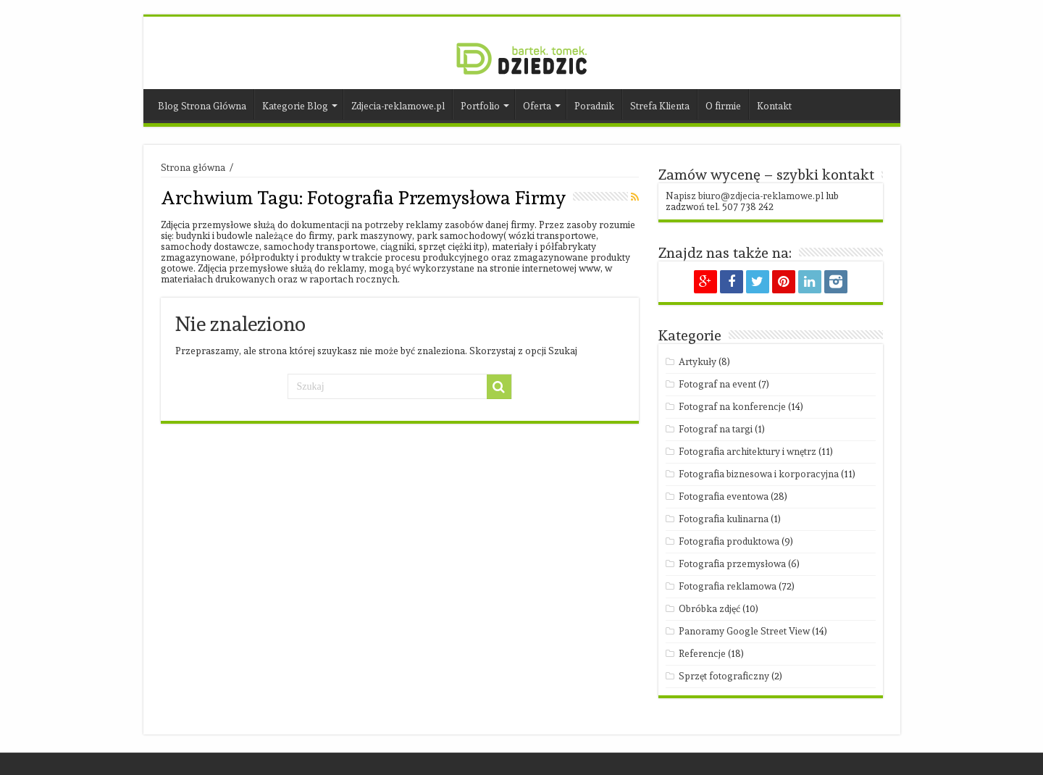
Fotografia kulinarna (723, 519)
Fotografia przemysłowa (732, 563)
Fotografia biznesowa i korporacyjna (759, 474)
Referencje (702, 653)
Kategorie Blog (295, 106)
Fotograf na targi (716, 429)
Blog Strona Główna (202, 106)
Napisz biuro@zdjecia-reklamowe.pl (745, 195)
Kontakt (774, 106)
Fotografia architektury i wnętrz (747, 451)
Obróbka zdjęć (709, 608)
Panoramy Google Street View (744, 631)
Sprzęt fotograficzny (724, 676)
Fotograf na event (717, 384)
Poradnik (594, 106)
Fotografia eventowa (723, 496)
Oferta (537, 106)
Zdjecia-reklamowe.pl (398, 106)
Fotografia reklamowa (727, 586)
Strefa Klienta (660, 106)
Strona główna (193, 167)
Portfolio (480, 106)
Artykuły (697, 361)
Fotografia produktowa (729, 541)
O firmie (723, 106)
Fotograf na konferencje (732, 406)
